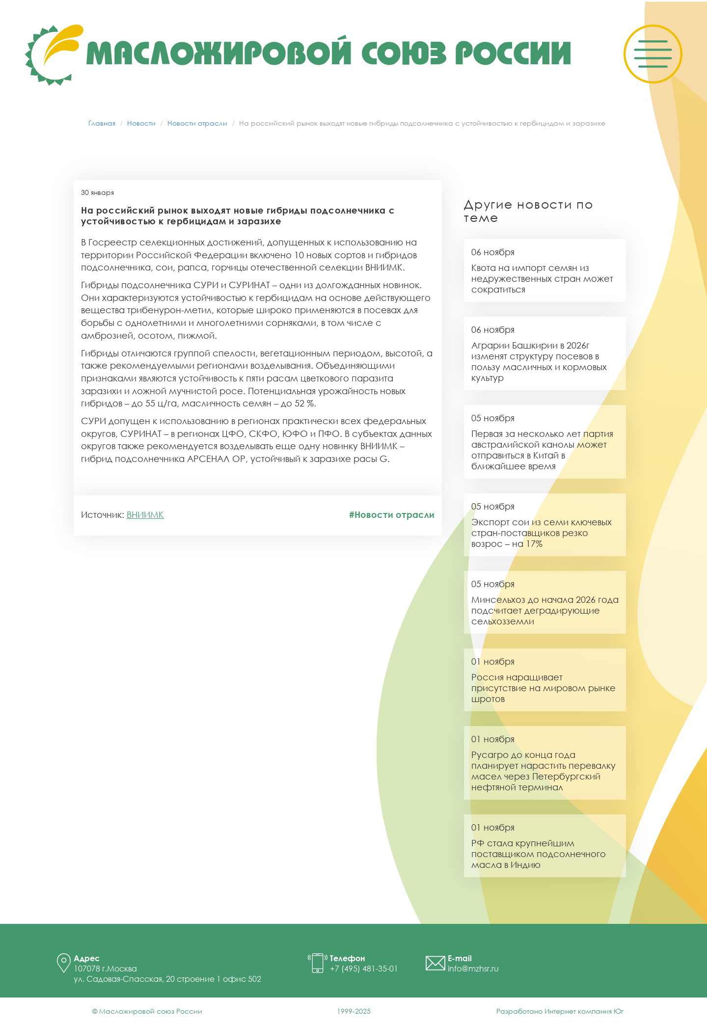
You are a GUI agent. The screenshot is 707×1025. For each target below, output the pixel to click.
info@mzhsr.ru (473, 968)
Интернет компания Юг (584, 1011)
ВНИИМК (145, 514)
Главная (101, 123)
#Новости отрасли (392, 514)
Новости (141, 123)
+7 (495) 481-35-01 (364, 968)
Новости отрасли (197, 123)
